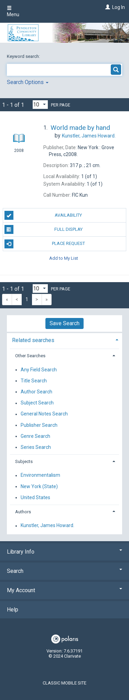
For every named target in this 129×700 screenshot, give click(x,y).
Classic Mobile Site (64, 683)
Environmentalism (40, 475)
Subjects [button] (24, 461)
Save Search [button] (64, 323)
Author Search (36, 391)
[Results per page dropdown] (40, 104)
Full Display (43, 229)
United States (35, 497)
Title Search (34, 380)
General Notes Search (44, 414)
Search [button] (64, 571)
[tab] (64, 339)
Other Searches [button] (30, 355)
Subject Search (37, 403)
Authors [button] (23, 511)
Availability (43, 215)
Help (12, 609)
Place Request (44, 243)
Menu (13, 11)
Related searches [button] (33, 340)
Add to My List (63, 258)
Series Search (36, 447)
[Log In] (107, 7)
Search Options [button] (28, 82)
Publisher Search (39, 425)
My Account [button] (64, 590)
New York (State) (39, 486)
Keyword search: (24, 56)
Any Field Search (39, 369)
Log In (118, 7)
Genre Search (35, 436)
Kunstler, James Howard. (47, 525)
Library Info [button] (64, 551)
